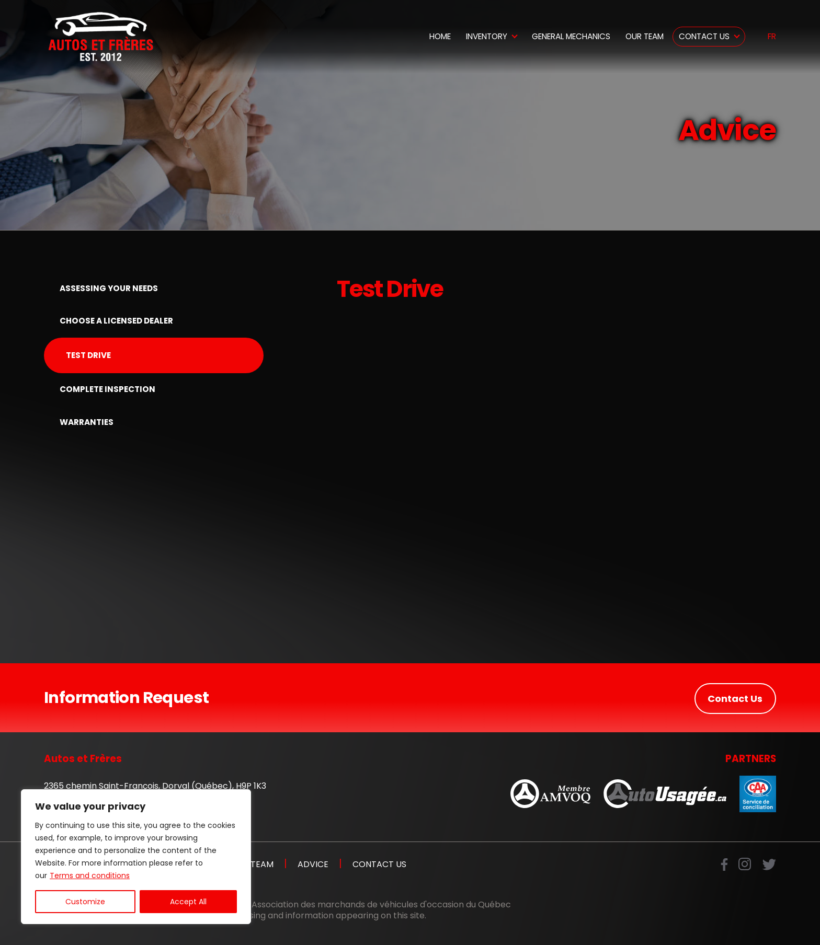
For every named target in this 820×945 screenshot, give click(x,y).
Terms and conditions (90, 875)
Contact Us (704, 36)
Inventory (486, 36)
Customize (85, 901)
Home (440, 36)
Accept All (188, 901)
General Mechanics (571, 36)
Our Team (644, 36)
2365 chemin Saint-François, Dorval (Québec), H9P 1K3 (155, 786)
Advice (313, 864)
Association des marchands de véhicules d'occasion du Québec (381, 905)
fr (772, 36)
